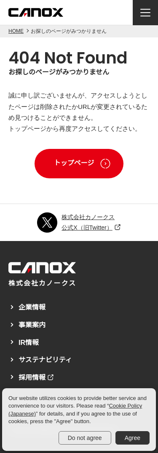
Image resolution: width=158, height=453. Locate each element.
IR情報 (29, 342)
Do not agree (85, 437)
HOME (16, 31)
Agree (132, 437)
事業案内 (32, 324)
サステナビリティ (45, 359)
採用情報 (32, 377)
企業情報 (32, 307)
